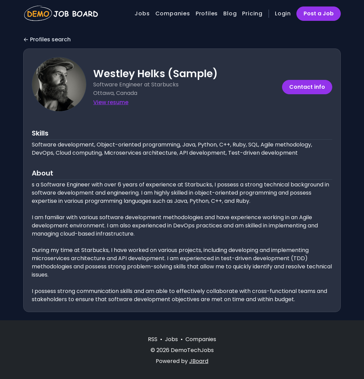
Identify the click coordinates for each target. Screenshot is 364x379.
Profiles (207, 13)
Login (283, 13)
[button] (59, 84)
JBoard (198, 361)
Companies (172, 13)
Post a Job (319, 13)
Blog (230, 13)
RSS (152, 339)
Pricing (252, 13)
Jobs (142, 13)
